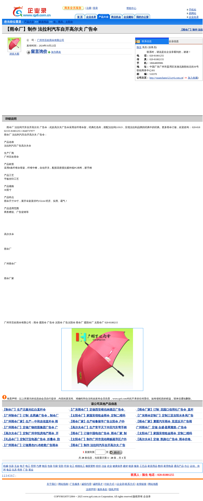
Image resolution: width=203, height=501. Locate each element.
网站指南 (63, 484)
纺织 (98, 466)
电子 (22, 466)
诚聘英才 (98, 484)
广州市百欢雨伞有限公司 (50, 40)
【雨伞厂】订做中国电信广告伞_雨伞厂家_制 (98, 433)
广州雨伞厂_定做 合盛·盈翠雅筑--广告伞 (161, 427)
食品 (8, 469)
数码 (160, 466)
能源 (131, 466)
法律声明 (91, 489)
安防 (61, 466)
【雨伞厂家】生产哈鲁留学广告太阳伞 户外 (97, 421)
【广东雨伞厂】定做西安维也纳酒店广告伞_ (97, 409)
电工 (27, 466)
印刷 (55, 466)
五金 (16, 466)
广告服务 (75, 484)
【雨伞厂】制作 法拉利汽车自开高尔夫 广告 (97, 445)
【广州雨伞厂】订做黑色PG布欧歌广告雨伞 (30, 445)
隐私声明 (114, 489)
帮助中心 (131, 8)
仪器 (11, 466)
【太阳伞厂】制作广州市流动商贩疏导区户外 (98, 439)
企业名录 (91, 17)
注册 (88, 8)
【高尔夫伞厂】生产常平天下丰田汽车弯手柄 (98, 427)
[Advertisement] (81, 83)
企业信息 (174, 41)
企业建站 (128, 17)
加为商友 (56, 52)
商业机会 (116, 17)
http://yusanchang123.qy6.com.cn (166, 77)
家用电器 (168, 466)
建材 (125, 466)
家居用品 (43, 21)
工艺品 (143, 466)
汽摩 (38, 466)
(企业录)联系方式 (125, 484)
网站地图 (153, 484)
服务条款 (102, 489)
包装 (49, 466)
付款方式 (109, 484)
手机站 (192, 9)
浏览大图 (14, 53)
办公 (186, 466)
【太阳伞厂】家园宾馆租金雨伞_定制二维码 (97, 415)
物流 (44, 466)
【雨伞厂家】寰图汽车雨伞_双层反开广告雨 (164, 421)
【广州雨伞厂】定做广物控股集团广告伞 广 (30, 427)
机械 (5, 466)
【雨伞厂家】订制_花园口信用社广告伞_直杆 (164, 409)
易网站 (192, 13)
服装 (136, 466)
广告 (25, 469)
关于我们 (51, 484)
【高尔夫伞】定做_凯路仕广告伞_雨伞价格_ (164, 439)
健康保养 (117, 466)
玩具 (14, 469)
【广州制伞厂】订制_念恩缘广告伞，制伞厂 (31, 415)
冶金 (104, 466)
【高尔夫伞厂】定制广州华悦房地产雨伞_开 (31, 433)
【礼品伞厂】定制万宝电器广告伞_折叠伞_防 (31, 439)
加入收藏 (193, 77)
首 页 (80, 17)
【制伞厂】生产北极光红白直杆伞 (24, 409)
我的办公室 (142, 17)
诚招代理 (86, 484)
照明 (33, 466)
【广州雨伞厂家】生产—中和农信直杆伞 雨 (30, 421)
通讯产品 (179, 466)
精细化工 (80, 466)
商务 (19, 469)
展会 (30, 469)
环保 (66, 466)
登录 (95, 8)
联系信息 (143, 41)
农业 (109, 466)
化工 (72, 466)
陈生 (139, 47)
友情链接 (141, 484)
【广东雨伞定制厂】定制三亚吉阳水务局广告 (164, 415)
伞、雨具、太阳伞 (63, 21)
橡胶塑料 (90, 466)
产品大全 (29, 21)
